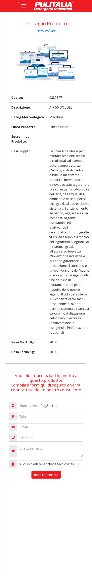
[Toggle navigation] (23, 6)
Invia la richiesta (46, 475)
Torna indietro (46, 30)
